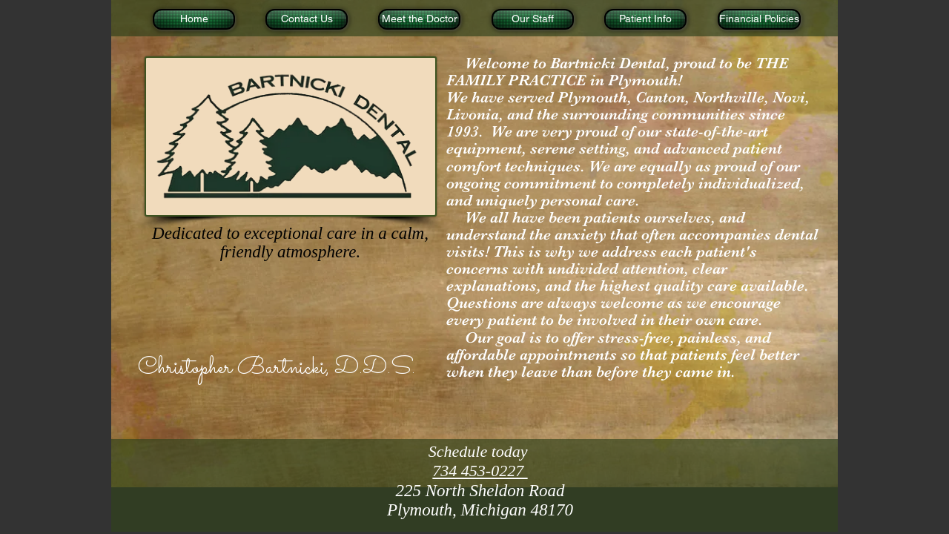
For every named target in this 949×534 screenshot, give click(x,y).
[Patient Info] (645, 19)
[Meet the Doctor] (419, 19)
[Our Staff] (533, 19)
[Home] (194, 19)
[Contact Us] (306, 19)
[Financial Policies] (759, 19)
